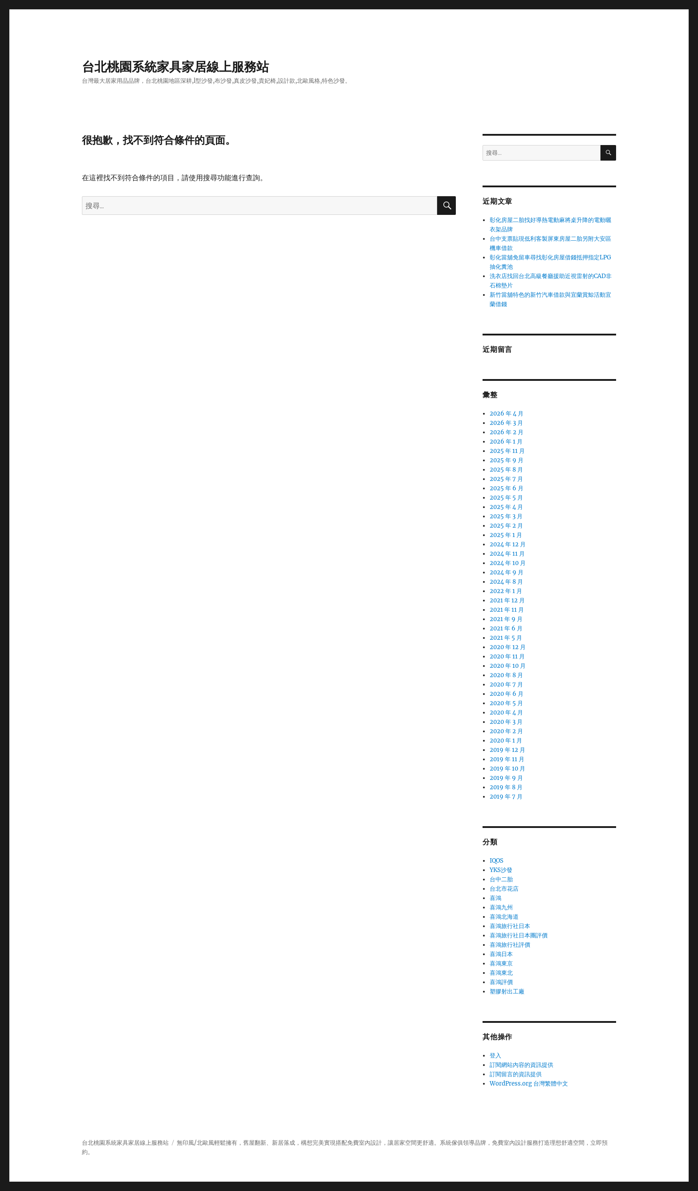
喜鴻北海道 (504, 917)
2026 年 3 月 (506, 423)
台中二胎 (501, 879)
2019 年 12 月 (507, 750)
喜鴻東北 (501, 973)
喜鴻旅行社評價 (510, 945)
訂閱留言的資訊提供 (516, 1074)
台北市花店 (504, 888)
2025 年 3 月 (506, 516)
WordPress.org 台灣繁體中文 (529, 1083)
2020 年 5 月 (506, 703)
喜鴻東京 (501, 963)
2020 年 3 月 (506, 722)
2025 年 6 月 (507, 488)
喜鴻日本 (501, 954)
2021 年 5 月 (506, 638)
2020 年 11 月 (507, 656)
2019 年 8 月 (506, 787)
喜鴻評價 (501, 982)
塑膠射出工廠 (507, 991)
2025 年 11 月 (507, 451)
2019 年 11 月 (507, 759)
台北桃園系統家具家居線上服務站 (175, 66)
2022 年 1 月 (506, 591)
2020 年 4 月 (506, 712)
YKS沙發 (501, 870)
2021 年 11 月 (507, 610)
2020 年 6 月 (507, 694)
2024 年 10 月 (508, 563)
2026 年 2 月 (507, 432)
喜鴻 (495, 898)
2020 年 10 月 (508, 666)
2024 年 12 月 (508, 544)
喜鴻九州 (501, 907)
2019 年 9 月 (506, 778)
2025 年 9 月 (507, 460)
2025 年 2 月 (506, 525)
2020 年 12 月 (508, 647)
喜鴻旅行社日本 (510, 926)
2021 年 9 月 (506, 619)
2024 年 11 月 (507, 553)
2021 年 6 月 (506, 628)
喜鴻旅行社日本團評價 (519, 935)
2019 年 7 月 (506, 796)
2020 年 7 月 (506, 684)
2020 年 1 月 (506, 740)
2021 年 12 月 (507, 600)
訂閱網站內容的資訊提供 (521, 1065)
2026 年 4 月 (507, 413)
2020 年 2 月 (506, 731)
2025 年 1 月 (506, 535)
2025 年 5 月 (506, 497)
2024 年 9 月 (507, 572)
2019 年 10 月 (507, 768)
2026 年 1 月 (506, 441)
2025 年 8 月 (506, 469)
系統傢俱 (451, 1143)
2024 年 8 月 (506, 581)
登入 (495, 1055)
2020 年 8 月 (506, 675)
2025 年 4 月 (506, 507)
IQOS (496, 860)
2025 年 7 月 (506, 479)
